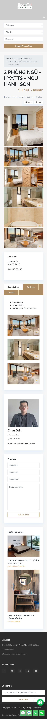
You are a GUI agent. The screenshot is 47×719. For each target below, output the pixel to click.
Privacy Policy (17, 715)
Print (38, 102)
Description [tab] (13, 287)
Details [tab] (11, 292)
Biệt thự (28, 58)
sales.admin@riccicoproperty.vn (14, 654)
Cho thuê (18, 58)
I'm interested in (23, 497)
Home (8, 58)
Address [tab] (31, 287)
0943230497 (15, 439)
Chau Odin (15, 430)
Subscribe (23, 699)
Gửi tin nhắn (23, 515)
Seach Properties (23, 46)
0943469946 (8, 649)
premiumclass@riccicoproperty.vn (22, 443)
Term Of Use (7, 715)
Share (28, 102)
